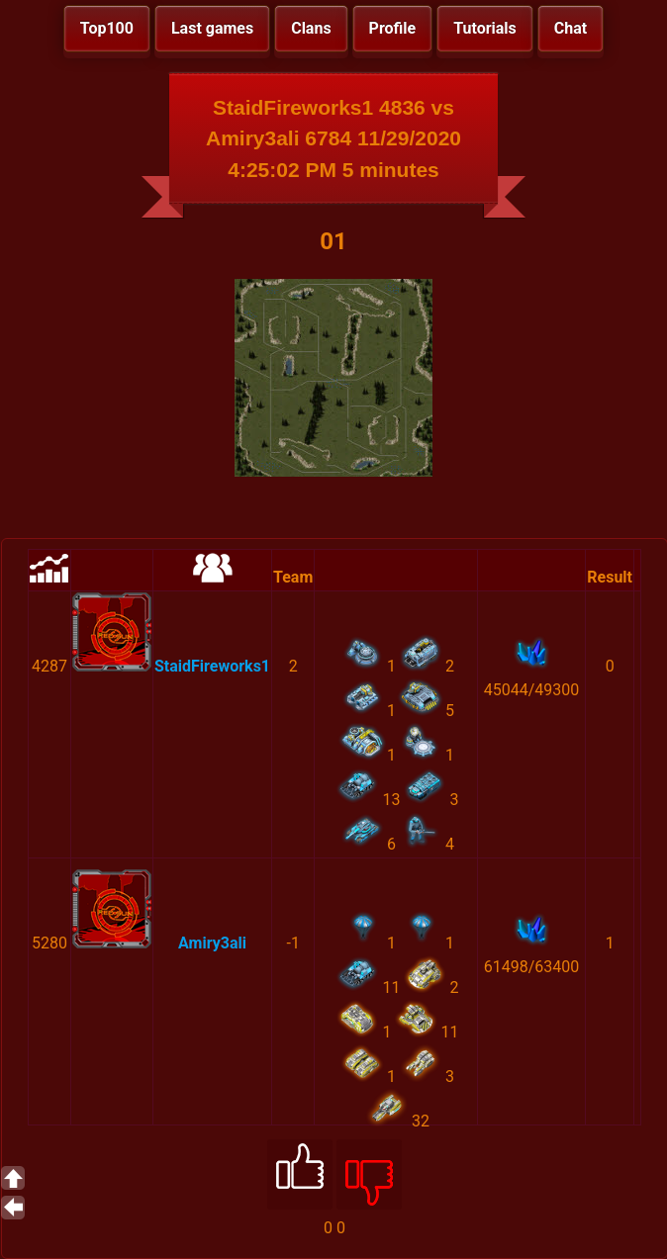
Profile (393, 28)
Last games (212, 28)
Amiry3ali (212, 943)
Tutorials (485, 28)
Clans (311, 28)
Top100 (107, 28)
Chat (570, 28)
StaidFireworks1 (212, 666)
